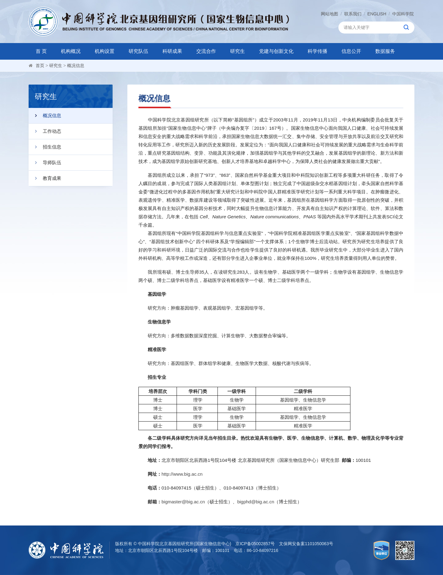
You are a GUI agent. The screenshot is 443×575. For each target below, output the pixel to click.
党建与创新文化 (276, 51)
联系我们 (352, 13)
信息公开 (351, 51)
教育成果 (45, 178)
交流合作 (206, 51)
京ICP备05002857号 (255, 543)
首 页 (41, 51)
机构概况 (71, 51)
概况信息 (75, 65)
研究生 (237, 51)
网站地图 (329, 13)
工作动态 (45, 131)
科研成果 (172, 51)
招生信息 (45, 147)
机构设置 (104, 51)
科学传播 (317, 51)
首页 (40, 65)
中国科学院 (403, 13)
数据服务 (385, 51)
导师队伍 (45, 162)
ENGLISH (376, 13)
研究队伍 (138, 51)
